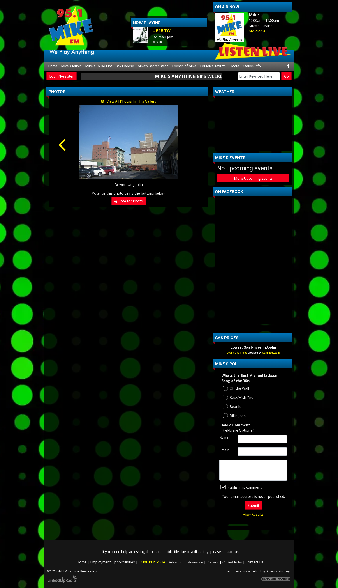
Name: (224, 437)
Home (52, 66)
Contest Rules (232, 562)
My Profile (257, 31)
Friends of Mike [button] (184, 66)
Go (286, 76)
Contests (213, 562)
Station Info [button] (252, 66)
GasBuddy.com (271, 352)
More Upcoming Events (253, 178)
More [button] (235, 66)
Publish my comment (241, 487)
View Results (253, 514)
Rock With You (238, 397)
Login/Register (61, 76)
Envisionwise (242, 571)
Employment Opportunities (112, 562)
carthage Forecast (253, 146)
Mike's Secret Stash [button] (153, 66)
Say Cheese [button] (125, 66)
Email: (224, 450)
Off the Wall (236, 388)
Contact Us (255, 562)
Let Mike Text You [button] (213, 66)
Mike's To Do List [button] (98, 66)
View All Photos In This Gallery (128, 101)
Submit (253, 505)
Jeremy (162, 30)
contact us (230, 551)
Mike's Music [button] (71, 66)
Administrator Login (279, 571)
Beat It (232, 406)
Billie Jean (234, 415)
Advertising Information (186, 562)
